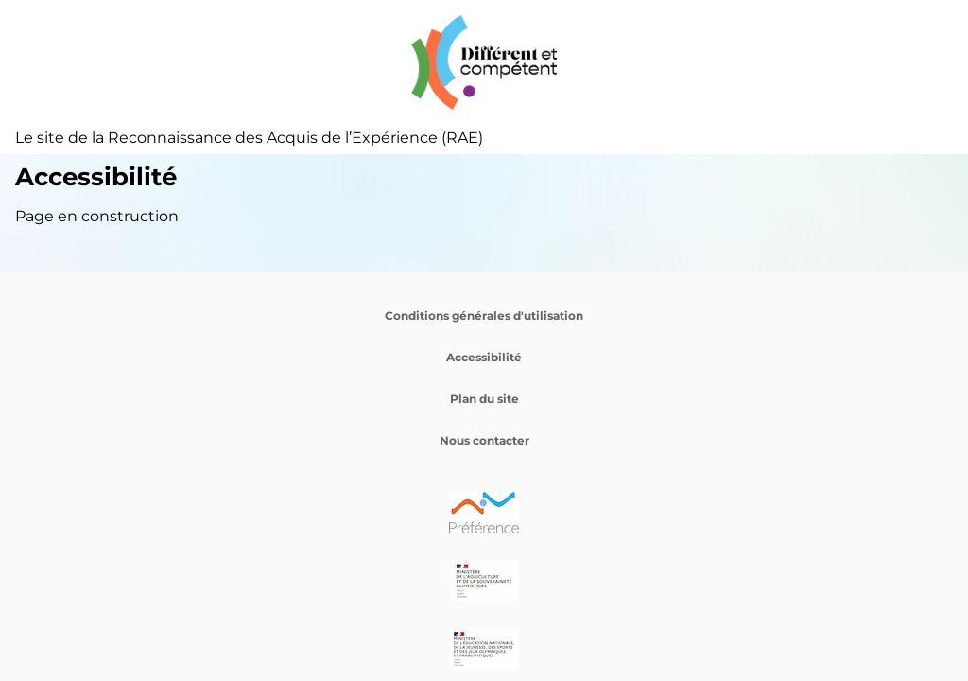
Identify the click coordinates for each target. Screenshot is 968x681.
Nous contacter (484, 440)
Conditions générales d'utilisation (484, 315)
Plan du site (484, 399)
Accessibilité (484, 357)
